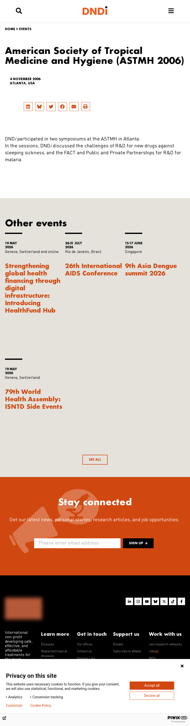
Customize (14, 705)
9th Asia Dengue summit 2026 (151, 269)
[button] (28, 106)
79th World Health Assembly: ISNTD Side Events (33, 399)
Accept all (152, 685)
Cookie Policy (40, 705)
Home (10, 29)
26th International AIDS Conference (93, 269)
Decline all (152, 696)
